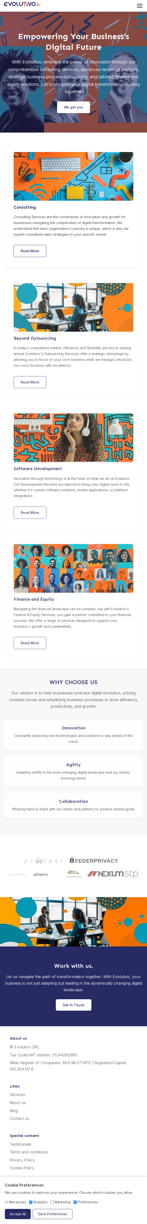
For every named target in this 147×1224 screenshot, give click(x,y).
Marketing (60, 1202)
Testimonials (20, 1144)
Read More (30, 251)
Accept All (18, 1214)
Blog (14, 1110)
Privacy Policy (22, 1160)
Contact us (19, 1118)
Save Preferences (52, 1214)
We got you (73, 107)
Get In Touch (74, 1005)
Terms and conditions (29, 1152)
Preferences (86, 1202)
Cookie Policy (22, 1167)
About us (18, 1102)
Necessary (15, 1202)
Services (17, 1094)
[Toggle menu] (139, 5)
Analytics (38, 1202)
